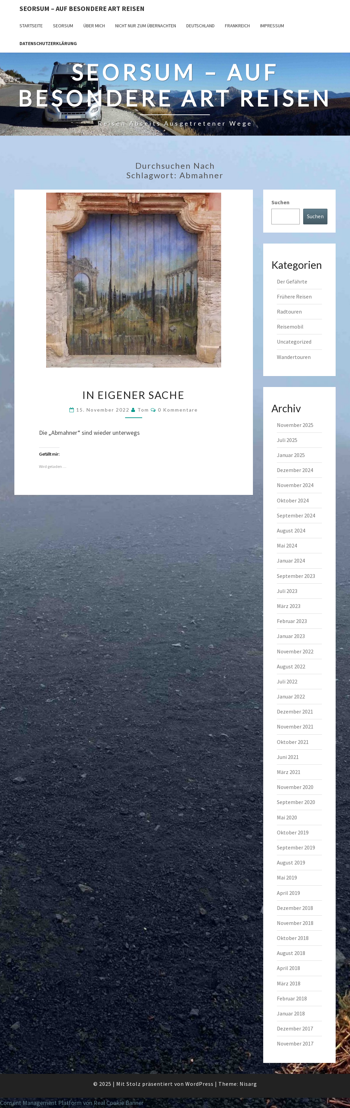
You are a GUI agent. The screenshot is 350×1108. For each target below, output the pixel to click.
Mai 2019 (287, 877)
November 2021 (295, 726)
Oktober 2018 (293, 937)
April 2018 (288, 968)
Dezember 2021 (295, 711)
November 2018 (295, 922)
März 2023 (288, 606)
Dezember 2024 (295, 470)
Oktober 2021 (293, 741)
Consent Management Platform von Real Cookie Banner (72, 1103)
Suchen (280, 202)
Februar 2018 (292, 998)
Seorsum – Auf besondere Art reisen (82, 8)
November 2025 (295, 424)
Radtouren (289, 311)
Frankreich (237, 26)
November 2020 (295, 787)
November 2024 (295, 485)
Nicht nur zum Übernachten (145, 26)
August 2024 (291, 530)
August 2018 (291, 953)
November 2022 (295, 651)
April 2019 (288, 892)
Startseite (31, 26)
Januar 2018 (291, 1013)
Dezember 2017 (295, 1028)
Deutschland (200, 26)
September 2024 (296, 515)
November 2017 (295, 1043)
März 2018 (288, 983)
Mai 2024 (287, 545)
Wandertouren (294, 357)
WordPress (199, 1083)
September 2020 (296, 802)
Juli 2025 (287, 440)
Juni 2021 (288, 756)
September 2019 (296, 847)
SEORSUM (63, 26)
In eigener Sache (133, 395)
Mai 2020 (287, 817)
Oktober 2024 (293, 500)
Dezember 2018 (295, 907)
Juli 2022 (287, 681)
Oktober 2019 (293, 832)
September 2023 (296, 575)
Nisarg (248, 1083)
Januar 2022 (291, 696)
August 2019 (291, 862)
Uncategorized (294, 341)
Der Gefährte (292, 281)
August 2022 (291, 666)
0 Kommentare (178, 410)
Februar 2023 (292, 621)
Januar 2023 (291, 636)
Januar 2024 (291, 560)
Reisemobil (290, 326)
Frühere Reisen (294, 296)
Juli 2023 (287, 590)
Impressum (272, 26)
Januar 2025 (291, 455)
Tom (143, 410)
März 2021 (288, 771)
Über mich (94, 26)
